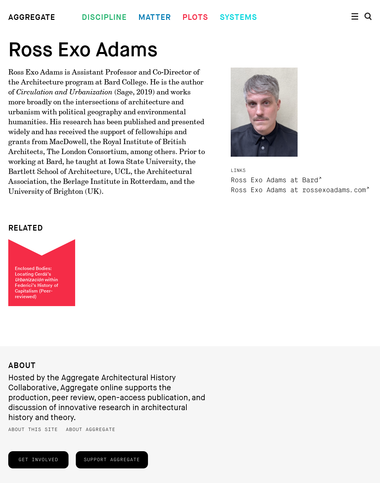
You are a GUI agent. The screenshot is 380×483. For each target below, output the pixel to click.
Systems (238, 17)
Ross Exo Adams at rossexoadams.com (298, 190)
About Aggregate (91, 429)
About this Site (33, 429)
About (22, 365)
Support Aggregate (112, 459)
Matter (154, 17)
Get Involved (38, 459)
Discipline (104, 17)
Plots (195, 17)
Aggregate (31, 17)
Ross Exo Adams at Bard (274, 180)
